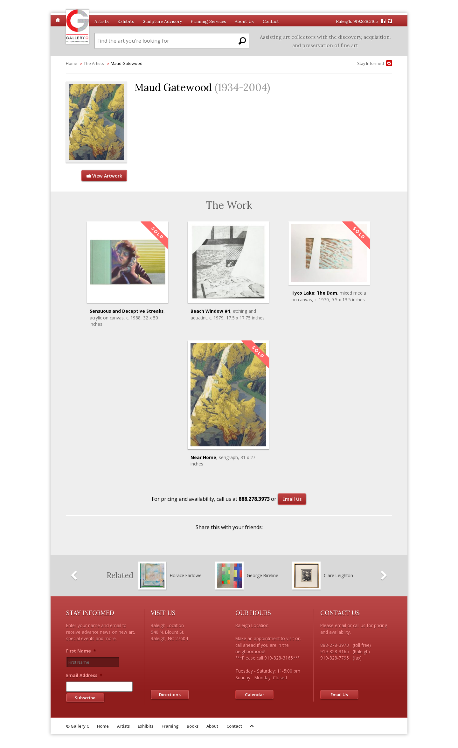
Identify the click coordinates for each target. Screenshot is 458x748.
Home (71, 63)
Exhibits (125, 21)
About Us (244, 21)
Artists (101, 21)
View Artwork (104, 176)
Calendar (254, 694)
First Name (81, 651)
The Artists (94, 63)
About (212, 727)
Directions (170, 694)
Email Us (292, 499)
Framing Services (208, 21)
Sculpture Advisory (162, 21)
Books (192, 727)
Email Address (84, 676)
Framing (170, 727)
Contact (271, 21)
